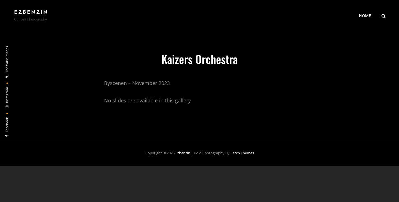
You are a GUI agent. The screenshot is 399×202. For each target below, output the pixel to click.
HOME (365, 15)
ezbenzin (31, 12)
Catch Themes (242, 152)
